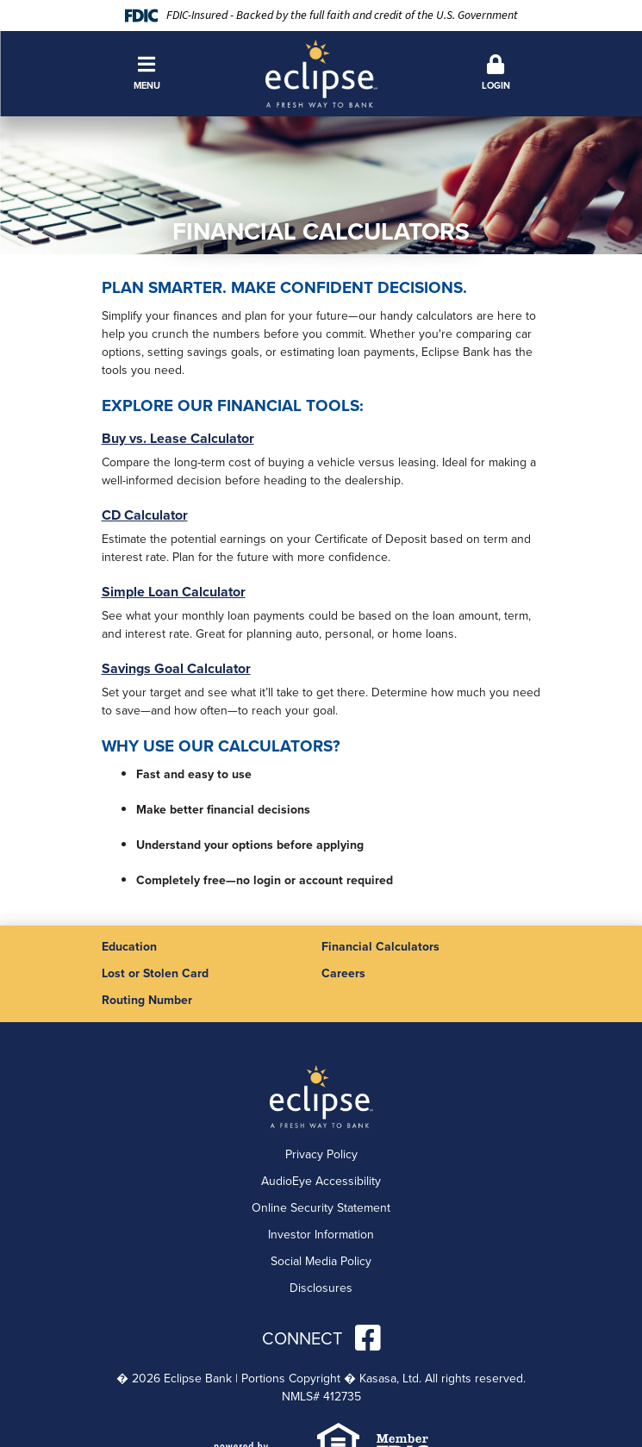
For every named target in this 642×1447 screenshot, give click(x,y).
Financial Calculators (380, 947)
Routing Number (147, 1000)
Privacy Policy (321, 1154)
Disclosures (321, 1288)
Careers (343, 973)
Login (496, 73)
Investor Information (321, 1235)
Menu (147, 73)
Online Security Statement (321, 1208)
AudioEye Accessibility (321, 1181)
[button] (147, 74)
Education (129, 947)
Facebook (368, 1337)
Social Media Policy (321, 1261)
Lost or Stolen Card (155, 973)
